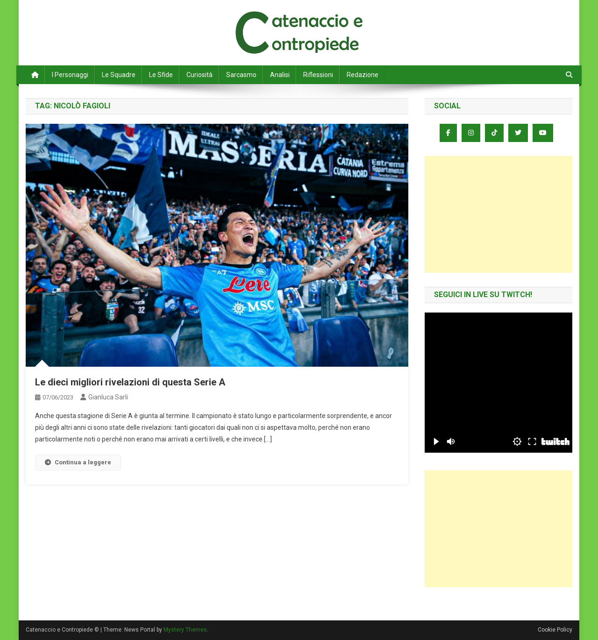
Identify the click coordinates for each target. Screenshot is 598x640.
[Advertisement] (498, 214)
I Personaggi (70, 74)
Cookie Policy (555, 629)
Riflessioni (318, 74)
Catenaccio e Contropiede (112, 19)
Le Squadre (118, 74)
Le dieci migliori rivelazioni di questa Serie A (130, 382)
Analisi (280, 74)
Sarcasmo (241, 74)
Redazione (362, 74)
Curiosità (199, 74)
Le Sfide (161, 74)
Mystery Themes (185, 629)
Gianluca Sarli (108, 397)
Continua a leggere (78, 462)
